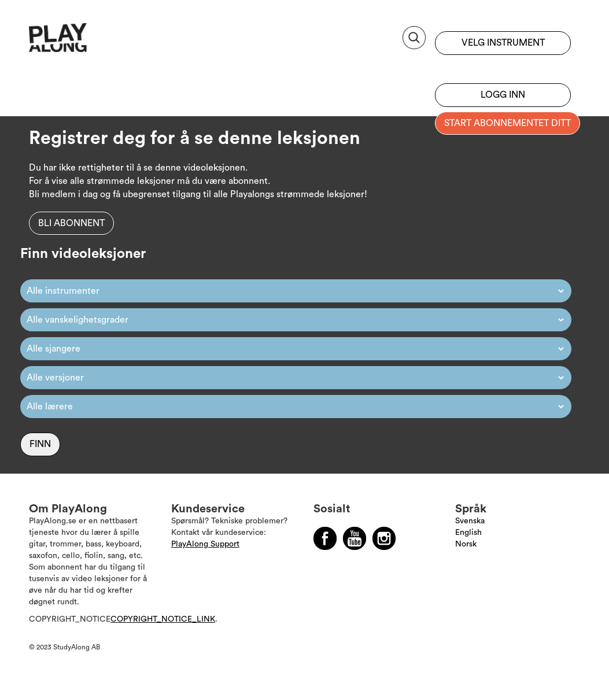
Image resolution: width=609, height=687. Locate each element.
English (468, 533)
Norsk (466, 544)
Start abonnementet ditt (507, 123)
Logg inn (503, 94)
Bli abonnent (71, 223)
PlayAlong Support (205, 544)
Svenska (470, 521)
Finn (40, 444)
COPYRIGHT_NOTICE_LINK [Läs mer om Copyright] (162, 619)
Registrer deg (502, 66)
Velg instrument (503, 42)
